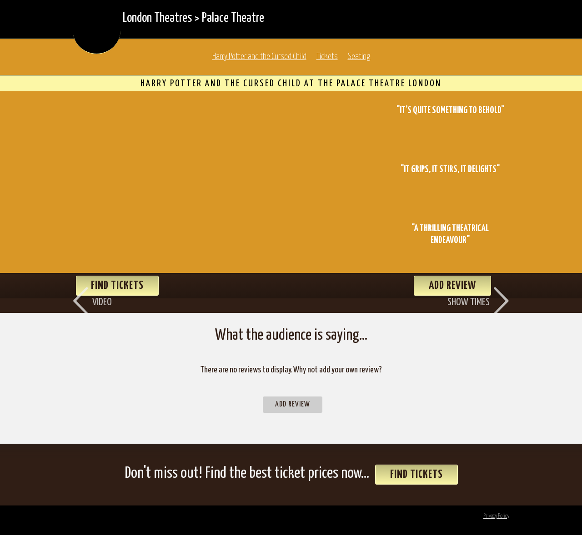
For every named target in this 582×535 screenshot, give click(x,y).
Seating (359, 57)
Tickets (327, 57)
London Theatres (157, 18)
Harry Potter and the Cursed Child (259, 57)
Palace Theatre (233, 18)
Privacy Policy (496, 516)
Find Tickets (416, 474)
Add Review (292, 404)
